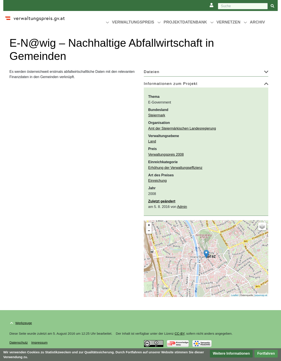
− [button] (149, 231)
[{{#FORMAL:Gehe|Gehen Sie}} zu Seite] (272, 6)
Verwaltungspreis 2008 (166, 154)
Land (152, 141)
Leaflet (234, 295)
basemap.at (261, 295)
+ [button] (149, 225)
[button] (266, 72)
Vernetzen (228, 22)
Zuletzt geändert (161, 201)
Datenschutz (18, 342)
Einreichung (157, 180)
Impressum (39, 342)
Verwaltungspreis (133, 22)
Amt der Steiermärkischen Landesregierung (182, 128)
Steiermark (156, 115)
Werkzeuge (23, 323)
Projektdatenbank (185, 22)
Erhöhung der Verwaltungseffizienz (175, 168)
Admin (182, 207)
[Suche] (243, 6)
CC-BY (179, 333)
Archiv (257, 22)
